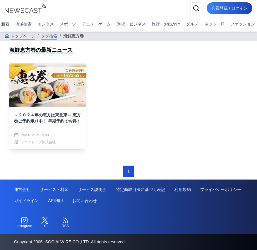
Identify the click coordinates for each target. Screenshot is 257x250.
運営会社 (22, 189)
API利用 (55, 200)
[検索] (196, 8)
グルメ (192, 24)
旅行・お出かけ (166, 24)
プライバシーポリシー (220, 189)
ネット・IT (214, 24)
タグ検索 (49, 36)
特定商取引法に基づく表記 (140, 189)
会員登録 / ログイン (229, 8)
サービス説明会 (92, 189)
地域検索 (23, 24)
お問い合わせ (84, 200)
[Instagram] (24, 222)
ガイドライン (26, 200)
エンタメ (45, 24)
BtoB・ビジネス (131, 24)
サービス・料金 (54, 189)
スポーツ (68, 24)
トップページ (20, 36)
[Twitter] (45, 222)
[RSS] (65, 222)
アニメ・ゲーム (96, 24)
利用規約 (182, 189)
